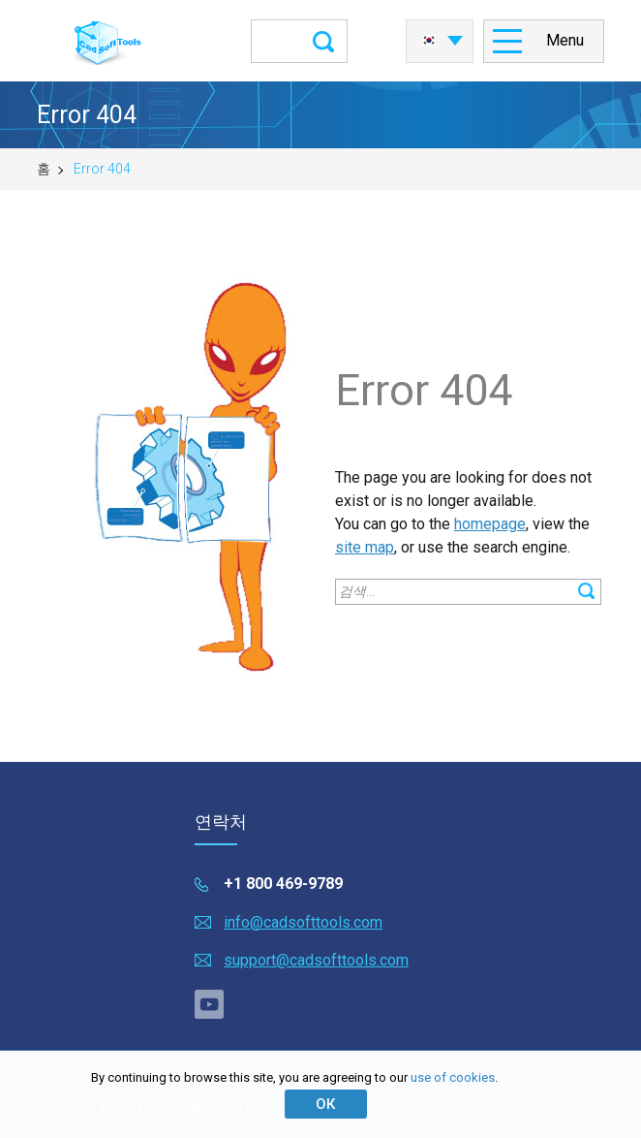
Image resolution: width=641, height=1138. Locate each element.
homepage (490, 524)
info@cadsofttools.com (303, 922)
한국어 (429, 40)
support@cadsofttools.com (316, 960)
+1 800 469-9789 (283, 883)
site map (364, 547)
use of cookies (453, 1077)
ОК (325, 1104)
